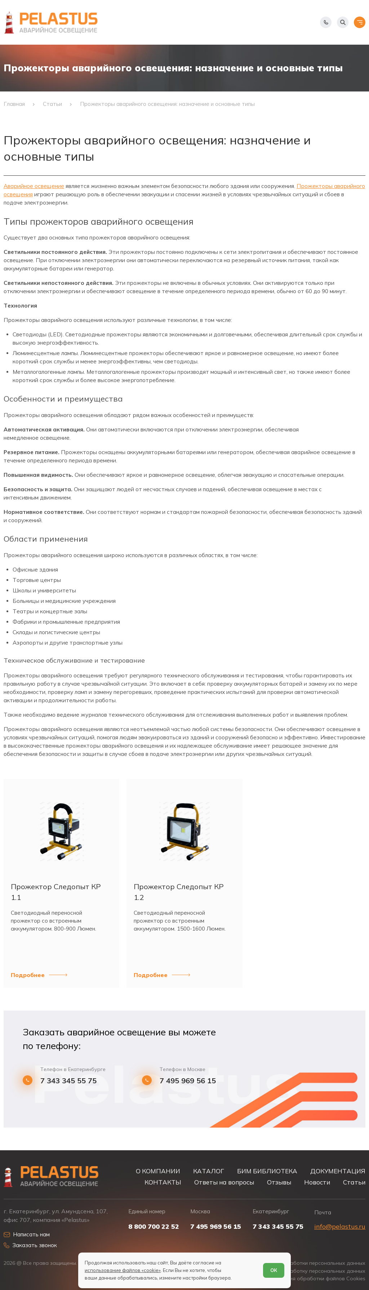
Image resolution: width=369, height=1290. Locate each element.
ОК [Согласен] (273, 1270)
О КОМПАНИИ (158, 1171)
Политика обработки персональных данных (310, 1263)
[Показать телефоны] (326, 22)
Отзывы (279, 1182)
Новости (317, 1182)
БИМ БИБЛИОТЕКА (267, 1171)
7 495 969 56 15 (188, 1080)
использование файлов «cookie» (123, 1270)
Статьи (354, 1182)
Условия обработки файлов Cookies (320, 1279)
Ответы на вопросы (224, 1182)
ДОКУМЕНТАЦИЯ (337, 1171)
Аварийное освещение (34, 186)
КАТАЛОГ (208, 1171)
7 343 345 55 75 (68, 1080)
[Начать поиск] (342, 22)
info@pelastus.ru (339, 1226)
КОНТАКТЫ (163, 1182)
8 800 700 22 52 (153, 1227)
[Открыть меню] (359, 22)
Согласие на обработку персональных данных (306, 1271)
